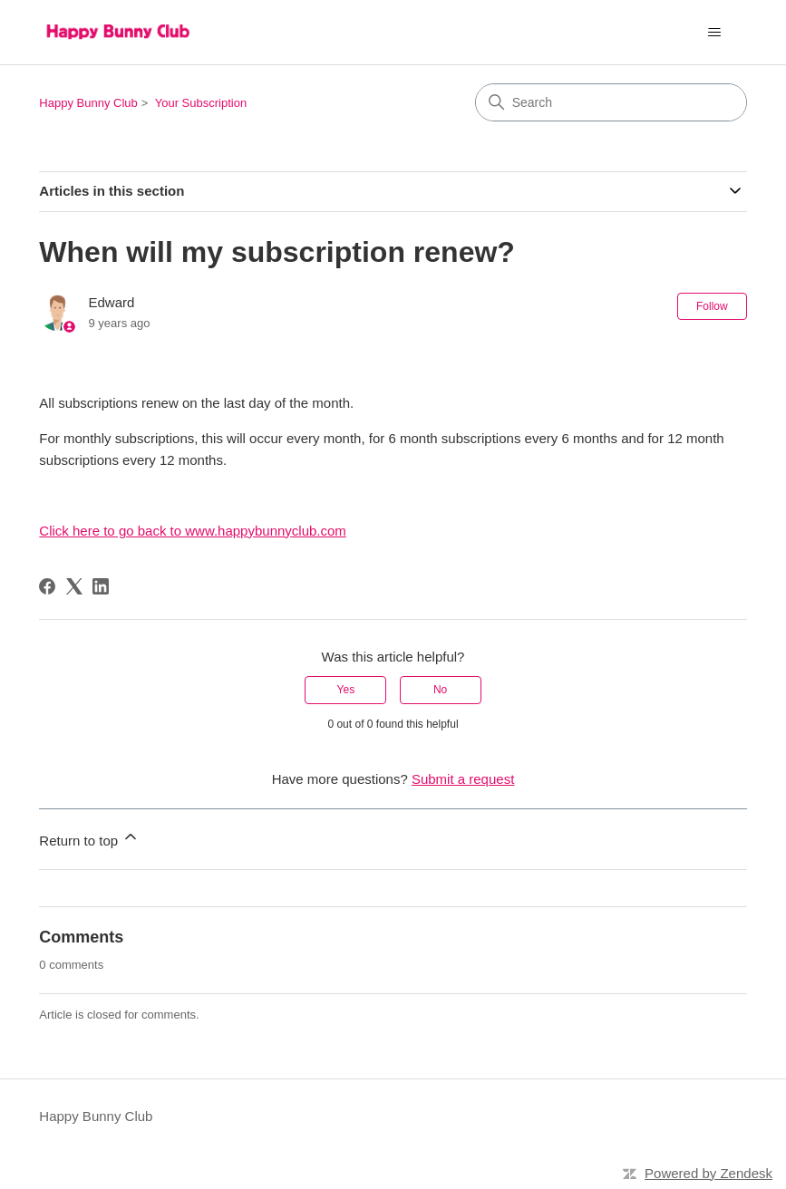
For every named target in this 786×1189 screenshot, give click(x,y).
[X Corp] (74, 586)
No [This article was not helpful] (440, 689)
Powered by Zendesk (708, 1173)
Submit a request (463, 779)
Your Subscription (201, 103)
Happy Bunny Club (88, 103)
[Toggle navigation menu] (715, 32)
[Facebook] (47, 586)
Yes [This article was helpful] (346, 689)
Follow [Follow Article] (712, 306)
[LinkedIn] (100, 586)
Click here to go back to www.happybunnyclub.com (192, 530)
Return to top (89, 837)
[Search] (611, 102)
